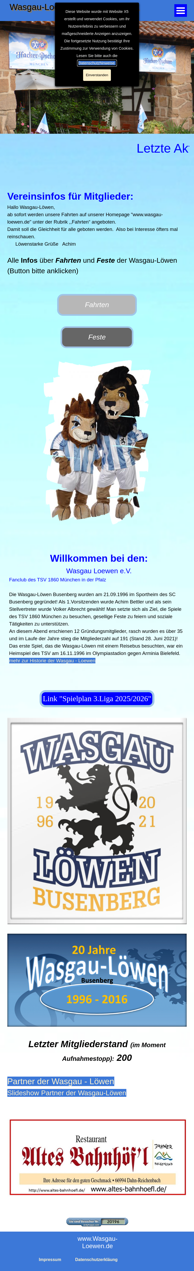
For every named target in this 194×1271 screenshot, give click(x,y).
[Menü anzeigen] (180, 10)
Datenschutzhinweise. (97, 63)
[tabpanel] (97, 236)
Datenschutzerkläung (96, 1259)
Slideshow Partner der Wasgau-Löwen (66, 1093)
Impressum (50, 1259)
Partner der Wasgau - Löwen (60, 1081)
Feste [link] (97, 337)
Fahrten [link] (97, 305)
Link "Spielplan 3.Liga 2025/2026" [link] (97, 698)
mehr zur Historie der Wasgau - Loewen (52, 660)
